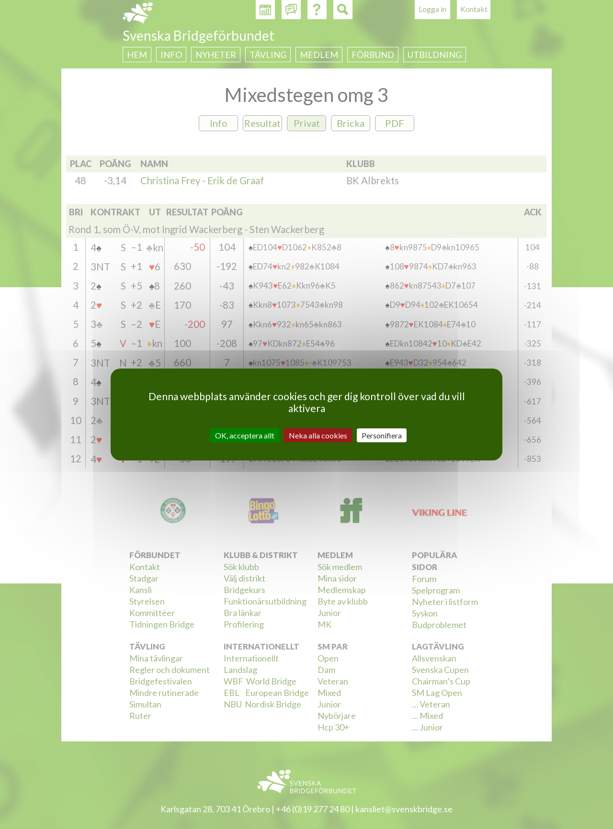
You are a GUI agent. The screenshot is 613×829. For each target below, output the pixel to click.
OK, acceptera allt (244, 435)
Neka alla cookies (318, 435)
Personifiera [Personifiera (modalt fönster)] (382, 435)
